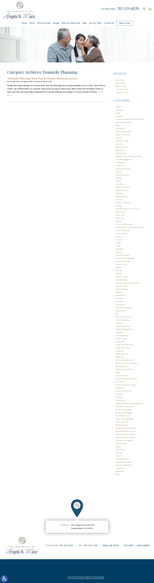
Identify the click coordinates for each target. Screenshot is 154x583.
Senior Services (122, 425)
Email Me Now (110, 545)
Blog (84, 23)
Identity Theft (122, 286)
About (32, 23)
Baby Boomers (122, 147)
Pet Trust (120, 382)
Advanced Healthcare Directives (130, 119)
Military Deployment (124, 360)
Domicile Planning (123, 202)
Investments (121, 310)
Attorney (120, 144)
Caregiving (120, 162)
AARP (118, 113)
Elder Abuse (121, 212)
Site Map (128, 545)
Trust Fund (120, 449)
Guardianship (121, 280)
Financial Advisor (123, 255)
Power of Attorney (124, 391)
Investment (120, 304)
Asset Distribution (124, 131)
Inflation (119, 292)
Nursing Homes (122, 366)
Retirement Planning (124, 406)
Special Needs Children (125, 434)
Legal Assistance (123, 326)
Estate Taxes (121, 233)
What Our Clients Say (70, 23)
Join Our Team (95, 23)
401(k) (118, 107)
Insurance (120, 298)
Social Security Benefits (126, 428)
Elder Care (120, 215)
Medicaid (119, 351)
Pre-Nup (119, 394)
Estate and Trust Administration (130, 227)
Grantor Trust (122, 276)
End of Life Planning (124, 224)
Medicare (120, 357)
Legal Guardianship (124, 329)
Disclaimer (143, 545)
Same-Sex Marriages (125, 419)
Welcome (120, 471)
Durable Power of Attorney (127, 209)
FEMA (118, 246)
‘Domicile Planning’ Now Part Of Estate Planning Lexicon (42, 78)
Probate (119, 397)
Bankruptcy (121, 150)
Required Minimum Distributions (129, 403)
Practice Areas (43, 23)
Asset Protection (123, 134)
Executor (120, 239)
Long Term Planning (124, 344)
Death (118, 181)
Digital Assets (122, 190)
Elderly (118, 221)
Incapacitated (122, 289)
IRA (117, 314)
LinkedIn (150, 9)
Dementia (120, 184)
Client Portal (124, 23)
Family (118, 243)
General (119, 267)
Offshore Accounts (124, 369)
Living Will (120, 341)
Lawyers (119, 323)
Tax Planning (121, 443)
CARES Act (120, 165)
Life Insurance (122, 335)
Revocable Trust (123, 415)
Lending (119, 332)
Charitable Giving (123, 168)
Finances (119, 252)
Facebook (144, 9)
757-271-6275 (128, 9)
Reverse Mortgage (124, 409)
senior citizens (122, 422)
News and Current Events (127, 363)
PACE (118, 372)
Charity (119, 171)
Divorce (119, 199)
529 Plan (119, 110)
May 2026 (120, 80)
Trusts (118, 456)
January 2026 (122, 92)
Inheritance (120, 295)
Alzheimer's (120, 128)
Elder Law (120, 218)
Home (24, 23)
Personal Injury (122, 375)
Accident (120, 116)
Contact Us (109, 23)
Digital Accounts (123, 187)
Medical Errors (122, 354)
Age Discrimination (124, 122)
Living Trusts (121, 338)
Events (119, 236)
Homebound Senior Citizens (128, 283)
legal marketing (85, 578)
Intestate (120, 301)
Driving (118, 206)
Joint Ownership (123, 320)
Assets (119, 138)
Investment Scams (124, 307)
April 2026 (120, 83)
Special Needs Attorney (126, 431)
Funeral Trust (121, 264)
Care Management (124, 159)
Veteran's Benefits (124, 465)
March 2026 (121, 86)
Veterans (120, 468)
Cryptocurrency (123, 175)
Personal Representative (126, 378)
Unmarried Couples (124, 462)
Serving (56, 23)
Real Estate (120, 400)
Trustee (119, 452)
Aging (118, 125)
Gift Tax (119, 270)
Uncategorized (122, 459)
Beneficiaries (121, 153)
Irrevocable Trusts (124, 317)
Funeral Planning (123, 261)
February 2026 (122, 89)
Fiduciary (119, 249)
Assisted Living (122, 141)
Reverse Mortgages (124, 412)
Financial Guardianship (125, 258)
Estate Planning (122, 230)
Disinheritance (122, 196)
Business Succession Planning (128, 156)
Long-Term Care (123, 348)
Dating (118, 178)
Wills (117, 474)
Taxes (118, 446)
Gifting (118, 273)
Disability (119, 193)
